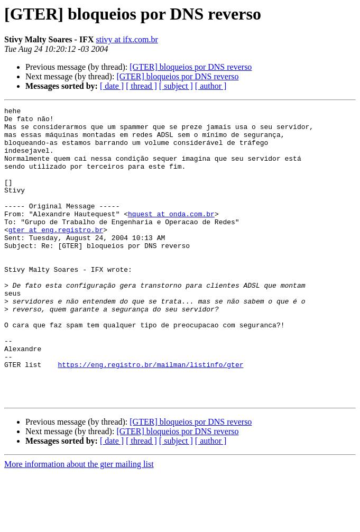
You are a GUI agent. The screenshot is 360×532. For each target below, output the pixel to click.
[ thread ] (141, 85)
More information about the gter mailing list (79, 522)
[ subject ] (176, 85)
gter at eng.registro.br (55, 255)
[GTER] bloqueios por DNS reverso (191, 66)
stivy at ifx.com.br (127, 39)
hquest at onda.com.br (171, 236)
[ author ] (211, 85)
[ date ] (112, 85)
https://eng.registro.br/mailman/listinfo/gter (150, 416)
